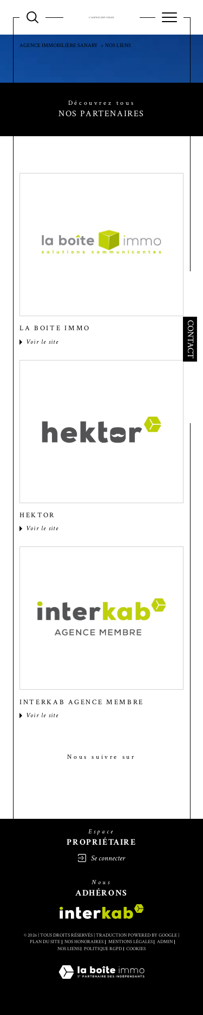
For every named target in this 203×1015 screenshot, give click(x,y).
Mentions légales (130, 941)
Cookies (136, 948)
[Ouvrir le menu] (169, 17)
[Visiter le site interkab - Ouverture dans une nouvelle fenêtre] (102, 911)
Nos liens (68, 948)
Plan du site (45, 941)
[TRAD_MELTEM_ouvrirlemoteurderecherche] (32, 17)
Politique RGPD (103, 948)
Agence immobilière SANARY (58, 45)
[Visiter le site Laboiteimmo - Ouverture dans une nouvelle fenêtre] (101, 983)
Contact (190, 339)
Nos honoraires (83, 941)
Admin (165, 941)
